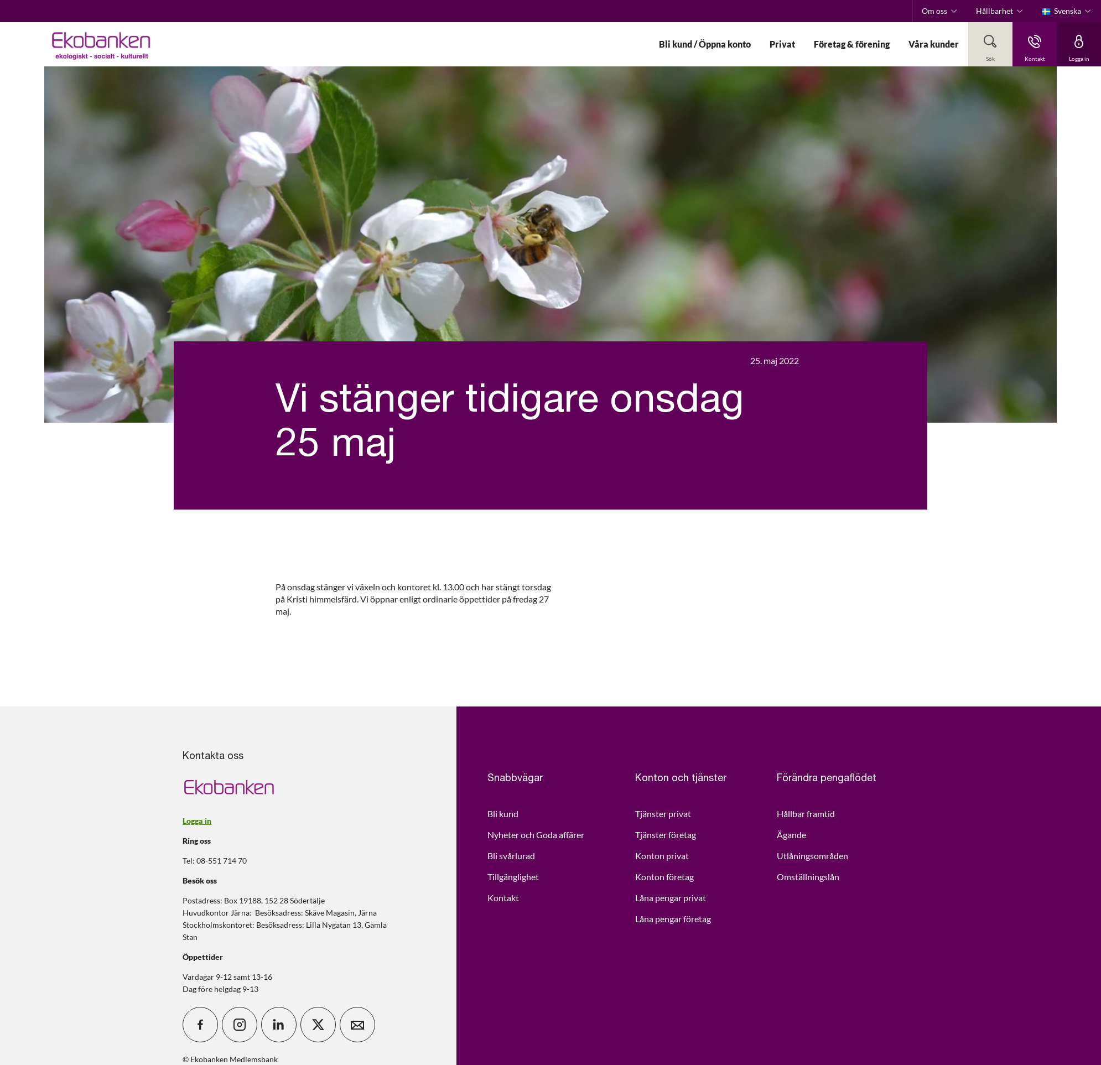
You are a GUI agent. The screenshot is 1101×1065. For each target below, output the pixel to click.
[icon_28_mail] (357, 1024)
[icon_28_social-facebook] (200, 1024)
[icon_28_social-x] (318, 1024)
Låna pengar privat (670, 897)
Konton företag (664, 876)
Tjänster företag (665, 834)
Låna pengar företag (673, 918)
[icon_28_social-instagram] (239, 1024)
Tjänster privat (663, 813)
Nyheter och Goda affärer (535, 834)
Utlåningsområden (812, 855)
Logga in (197, 820)
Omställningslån (808, 876)
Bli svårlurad (511, 855)
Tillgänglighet (513, 876)
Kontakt (503, 897)
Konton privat (662, 855)
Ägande (791, 834)
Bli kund (502, 813)
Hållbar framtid (806, 813)
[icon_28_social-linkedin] (279, 1024)
